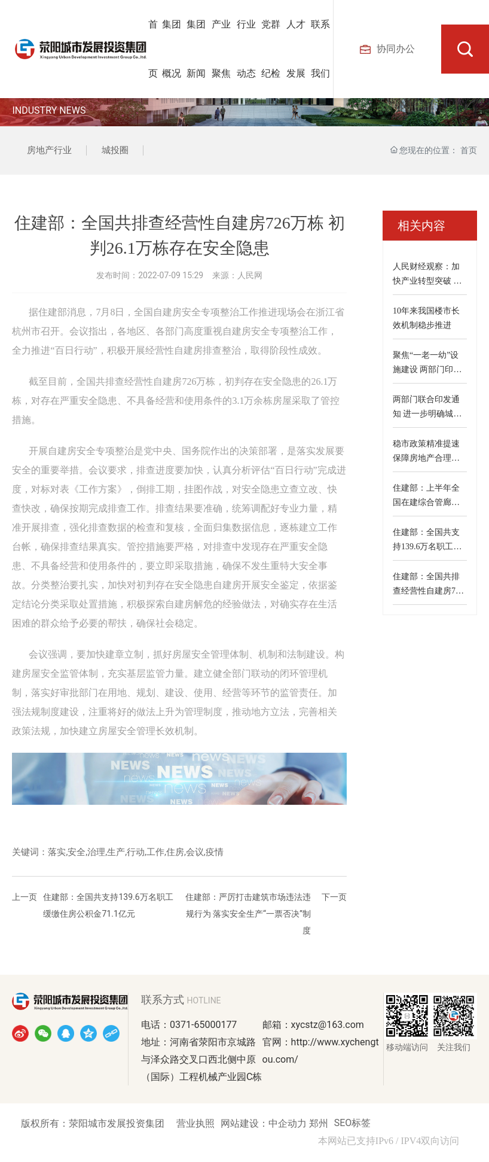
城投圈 (115, 150)
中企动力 (288, 1123)
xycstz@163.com (327, 1024)
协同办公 (387, 48)
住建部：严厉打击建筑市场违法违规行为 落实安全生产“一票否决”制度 (248, 913)
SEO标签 (352, 1122)
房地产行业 (49, 150)
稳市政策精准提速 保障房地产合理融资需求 (426, 458)
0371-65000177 (203, 1024)
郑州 (318, 1123)
